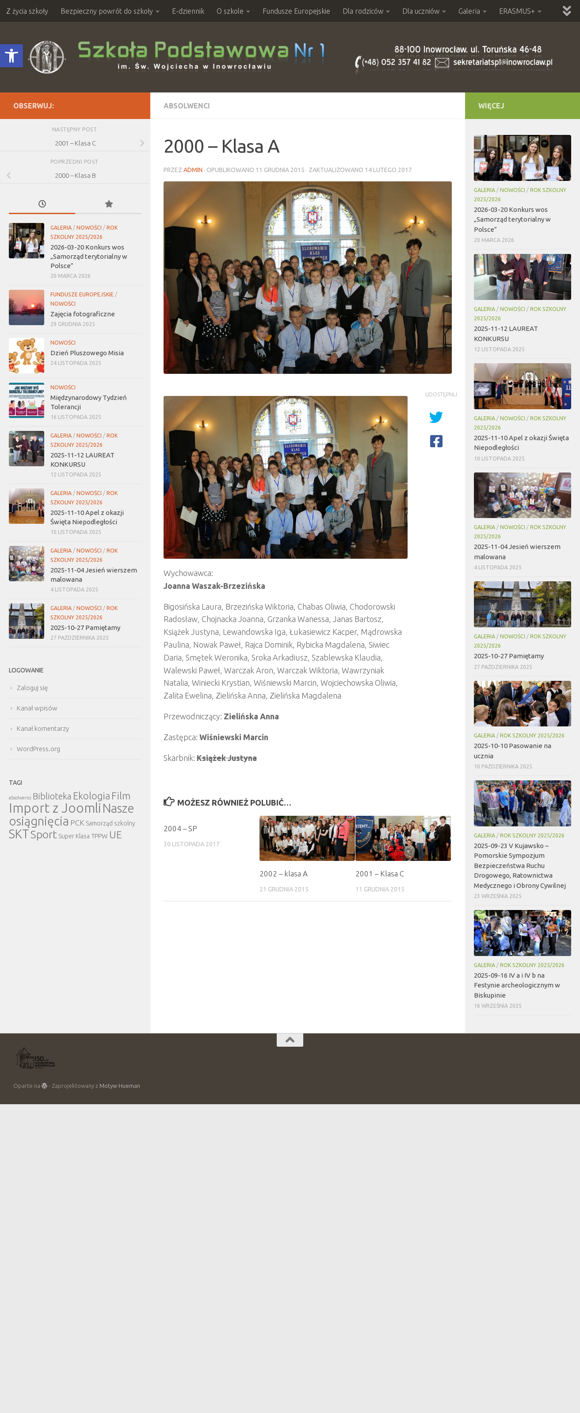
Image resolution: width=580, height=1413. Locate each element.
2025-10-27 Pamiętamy (85, 627)
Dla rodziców (363, 11)
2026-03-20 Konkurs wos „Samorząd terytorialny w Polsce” (88, 256)
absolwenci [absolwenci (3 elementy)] (20, 797)
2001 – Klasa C (379, 873)
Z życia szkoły (27, 11)
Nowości (89, 227)
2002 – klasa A (283, 873)
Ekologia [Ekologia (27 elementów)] (91, 795)
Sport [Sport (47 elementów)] (44, 834)
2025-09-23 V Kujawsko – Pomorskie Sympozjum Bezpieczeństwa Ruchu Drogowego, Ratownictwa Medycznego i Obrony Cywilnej (520, 865)
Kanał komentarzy (43, 728)
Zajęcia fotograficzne (82, 314)
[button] (11, 55)
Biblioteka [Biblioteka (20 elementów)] (52, 796)
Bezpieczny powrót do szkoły (107, 11)
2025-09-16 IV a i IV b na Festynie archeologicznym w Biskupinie (517, 985)
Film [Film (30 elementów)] (120, 795)
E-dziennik (188, 11)
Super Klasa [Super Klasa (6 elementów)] (74, 836)
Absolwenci (187, 106)
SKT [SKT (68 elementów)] (19, 834)
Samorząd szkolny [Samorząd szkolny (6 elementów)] (110, 823)
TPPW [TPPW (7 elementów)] (99, 836)
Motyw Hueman (119, 1086)
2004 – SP (180, 828)
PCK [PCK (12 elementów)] (77, 822)
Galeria (469, 11)
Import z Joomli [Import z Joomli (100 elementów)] (55, 808)
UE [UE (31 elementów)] (115, 834)
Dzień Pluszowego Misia (87, 353)
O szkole (230, 11)
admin (192, 169)
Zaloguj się (32, 687)
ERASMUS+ (517, 11)
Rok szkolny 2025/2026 (532, 735)
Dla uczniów (420, 11)
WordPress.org (38, 749)
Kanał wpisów (37, 708)
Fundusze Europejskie (296, 11)
